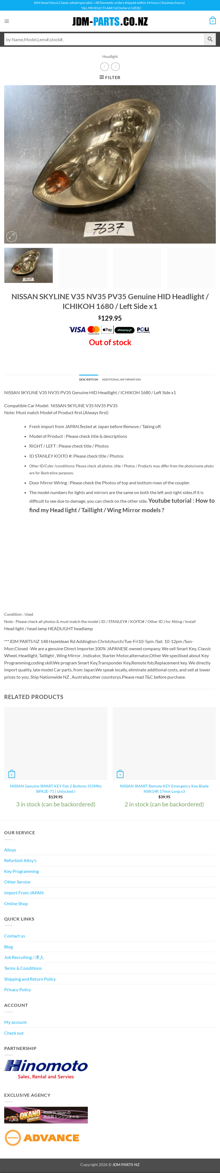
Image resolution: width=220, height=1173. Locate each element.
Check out (14, 1034)
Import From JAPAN (23, 894)
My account (15, 1023)
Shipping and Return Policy (30, 980)
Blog (8, 947)
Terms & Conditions (23, 969)
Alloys (10, 850)
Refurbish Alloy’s (20, 861)
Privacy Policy (17, 990)
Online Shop (16, 904)
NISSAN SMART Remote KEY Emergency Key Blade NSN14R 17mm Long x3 (164, 790)
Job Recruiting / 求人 (24, 958)
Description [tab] (82, 380)
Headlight (110, 56)
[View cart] (212, 21)
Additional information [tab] (124, 380)
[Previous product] (115, 66)
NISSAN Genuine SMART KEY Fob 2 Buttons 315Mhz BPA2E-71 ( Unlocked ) (55, 790)
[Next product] (104, 66)
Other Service (17, 883)
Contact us (14, 937)
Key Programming (21, 872)
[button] (7, 21)
